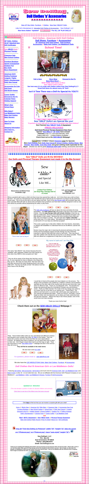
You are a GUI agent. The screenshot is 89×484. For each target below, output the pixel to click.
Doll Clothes (54, 42)
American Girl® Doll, (58, 371)
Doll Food (8, 88)
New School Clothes (12, 57)
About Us (8, 123)
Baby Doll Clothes (11, 115)
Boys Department (11, 70)
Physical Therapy (11, 51)
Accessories (65, 40)
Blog (44, 480)
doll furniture (36, 371)
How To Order (10, 121)
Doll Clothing (33, 143)
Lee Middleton (19, 375)
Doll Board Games (11, 90)
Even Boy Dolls (45, 145)
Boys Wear (53, 79)
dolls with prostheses (43, 210)
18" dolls (34, 337)
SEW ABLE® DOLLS (50, 306)
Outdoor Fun (9, 66)
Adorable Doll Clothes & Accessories (46, 28)
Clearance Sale (10, 55)
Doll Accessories (57, 375)
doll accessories (27, 371)
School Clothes (62, 143)
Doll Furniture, (65, 42)
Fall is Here (38, 79)
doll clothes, (18, 371)
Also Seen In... (10, 130)
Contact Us (9, 132)
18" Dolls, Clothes (11, 41)
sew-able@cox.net (42, 357)
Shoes (43, 40)
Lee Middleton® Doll (71, 371)
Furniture (38, 25)
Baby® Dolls (11, 373)
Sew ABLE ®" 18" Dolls (51, 132)
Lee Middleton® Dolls (66, 44)
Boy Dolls (8, 68)
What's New (9, 105)
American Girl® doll (54, 146)
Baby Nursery (9, 117)
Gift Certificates (10, 45)
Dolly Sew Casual (11, 82)
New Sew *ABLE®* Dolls (58, 25)
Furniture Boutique (11, 61)
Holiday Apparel (10, 101)
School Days (9, 107)
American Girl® (10, 74)
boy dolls (37, 349)
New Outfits (35, 145)
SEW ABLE (57, 137)
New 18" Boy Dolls (27, 25)
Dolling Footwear (11, 76)
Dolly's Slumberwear (12, 80)
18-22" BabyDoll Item (12, 43)
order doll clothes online (52, 86)
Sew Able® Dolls (27, 343)
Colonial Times (10, 99)
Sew (48, 125)
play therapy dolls (59, 200)
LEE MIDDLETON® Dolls (35, 362)
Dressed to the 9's (11, 97)
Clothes (46, 25)
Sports (7, 64)
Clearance (58, 141)
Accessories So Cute (12, 86)
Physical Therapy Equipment (60, 417)
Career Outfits (50, 413)
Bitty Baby (43, 407)
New (21, 417)
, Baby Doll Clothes (50, 362)
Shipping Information (12, 128)
